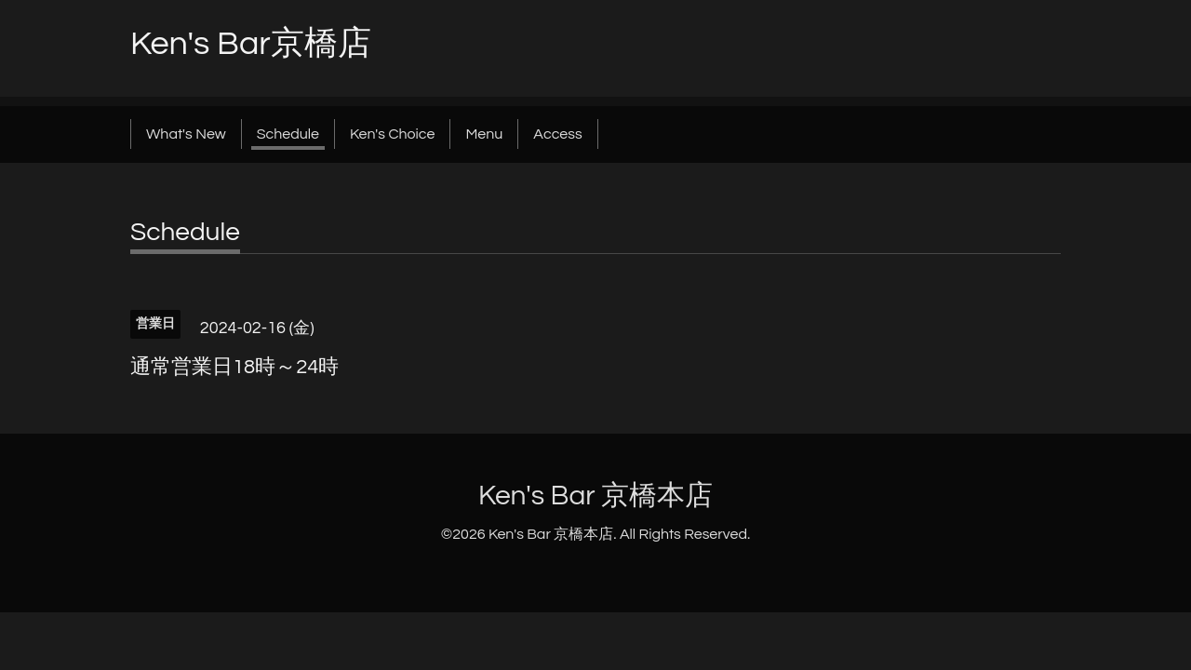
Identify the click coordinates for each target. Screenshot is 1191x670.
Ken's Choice (392, 134)
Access (557, 134)
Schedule (288, 134)
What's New (186, 134)
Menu (483, 134)
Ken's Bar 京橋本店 (595, 495)
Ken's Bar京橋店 (250, 43)
